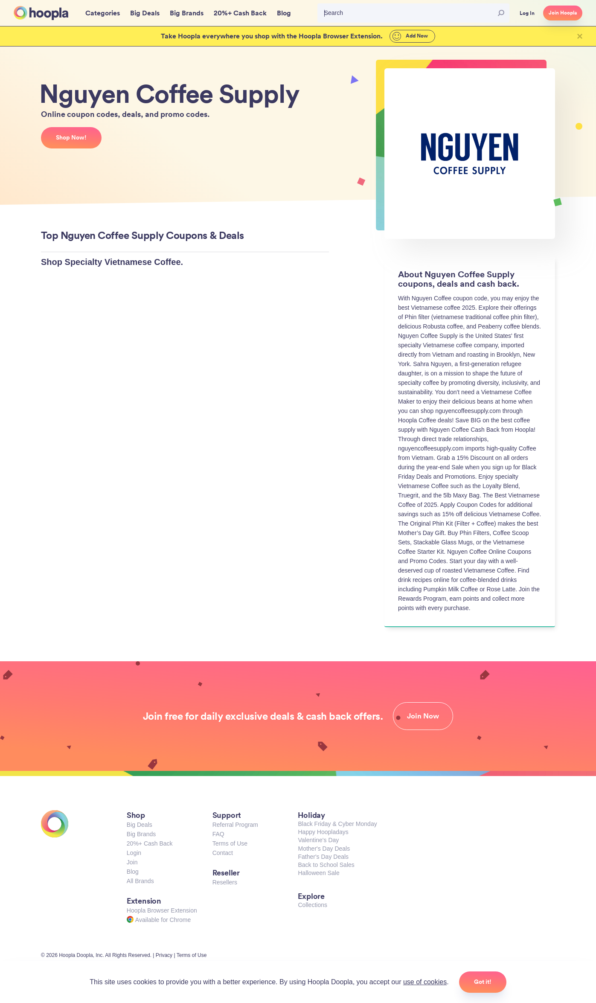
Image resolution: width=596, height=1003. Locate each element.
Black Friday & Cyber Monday (337, 823)
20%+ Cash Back (150, 843)
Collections (312, 904)
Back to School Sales (326, 864)
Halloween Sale (318, 872)
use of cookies (425, 982)
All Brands (140, 881)
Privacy (164, 955)
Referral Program (235, 824)
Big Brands (141, 834)
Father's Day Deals (323, 856)
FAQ (218, 834)
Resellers (224, 882)
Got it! (482, 981)
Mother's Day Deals (324, 848)
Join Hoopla (563, 13)
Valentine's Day (318, 840)
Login (134, 852)
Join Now (423, 716)
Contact (222, 852)
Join (132, 862)
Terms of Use (229, 843)
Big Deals (139, 824)
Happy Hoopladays (323, 832)
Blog (133, 871)
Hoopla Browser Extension (162, 910)
